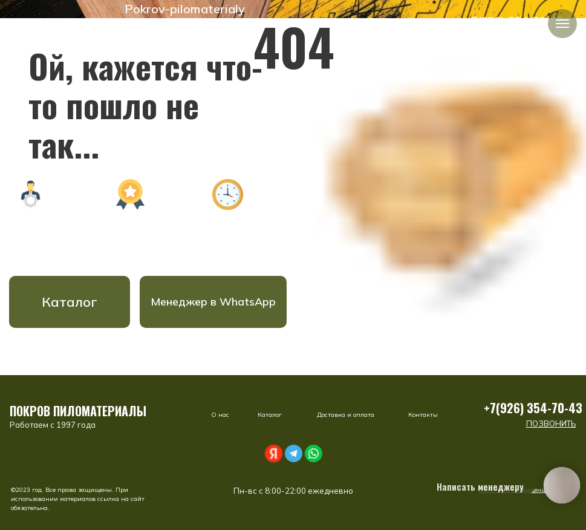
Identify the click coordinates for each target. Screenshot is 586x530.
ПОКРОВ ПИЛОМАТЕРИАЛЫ (78, 411)
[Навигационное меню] (562, 23)
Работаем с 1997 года (53, 425)
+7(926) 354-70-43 (533, 408)
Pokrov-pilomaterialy (185, 8)
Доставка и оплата (345, 415)
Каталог (69, 301)
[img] (112, 9)
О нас (220, 415)
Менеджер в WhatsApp (213, 302)
